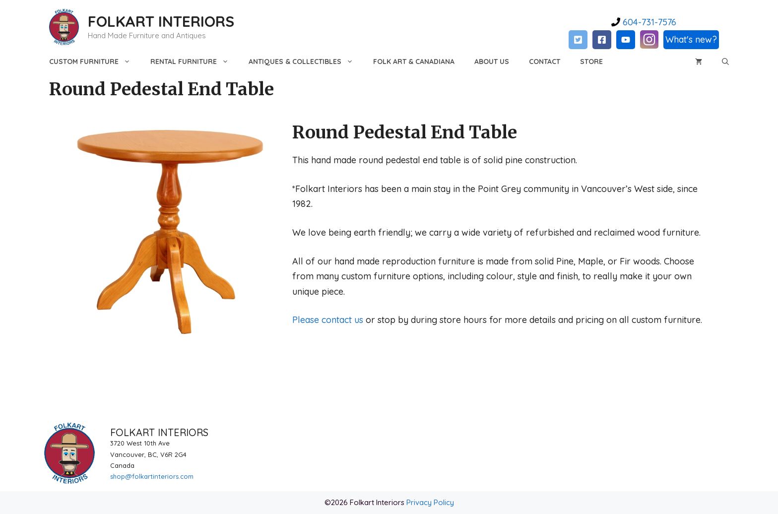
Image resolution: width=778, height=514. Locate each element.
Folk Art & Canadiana (413, 61)
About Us (491, 61)
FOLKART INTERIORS (161, 21)
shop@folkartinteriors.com (152, 476)
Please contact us (327, 319)
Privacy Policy (430, 502)
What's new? (691, 39)
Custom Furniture (94, 61)
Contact (544, 61)
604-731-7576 (648, 22)
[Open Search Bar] (725, 61)
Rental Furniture (194, 61)
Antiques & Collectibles (306, 61)
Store (591, 61)
